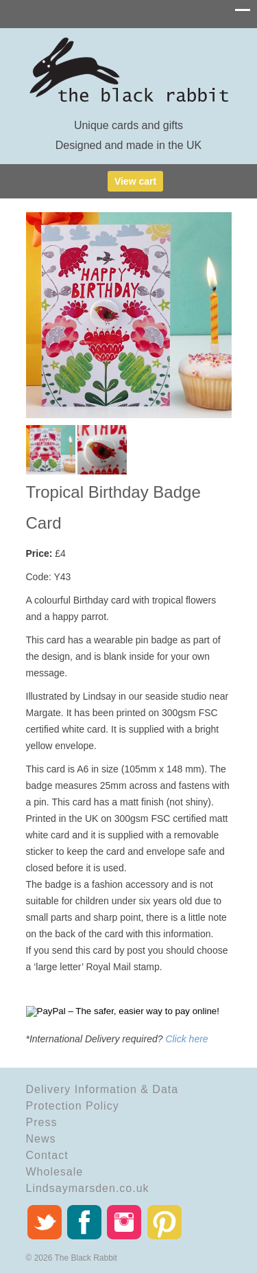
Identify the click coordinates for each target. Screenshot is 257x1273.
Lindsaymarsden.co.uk (87, 1188)
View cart (135, 181)
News (41, 1139)
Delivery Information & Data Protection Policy (102, 1097)
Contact (47, 1155)
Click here (186, 1038)
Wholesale (55, 1172)
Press (42, 1122)
